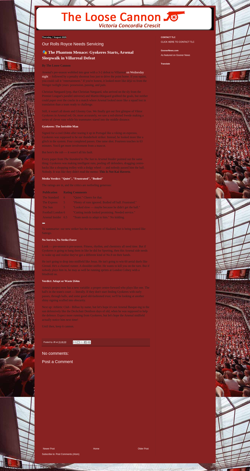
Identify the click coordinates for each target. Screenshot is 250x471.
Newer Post (49, 448)
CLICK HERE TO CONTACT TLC (178, 42)
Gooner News (183, 55)
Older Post (143, 448)
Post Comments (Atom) (67, 454)
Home (96, 448)
